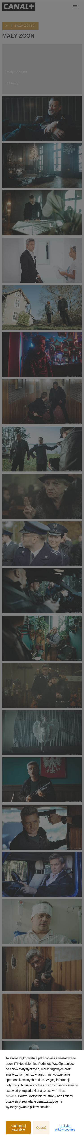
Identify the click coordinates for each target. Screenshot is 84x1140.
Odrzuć (41, 1127)
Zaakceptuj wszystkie (18, 1127)
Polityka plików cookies (65, 1127)
